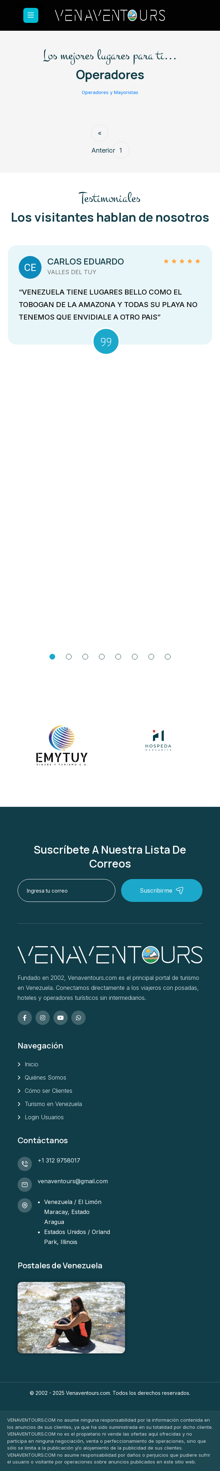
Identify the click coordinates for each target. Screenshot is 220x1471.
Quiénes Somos (45, 1077)
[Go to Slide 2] (69, 657)
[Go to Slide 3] (85, 657)
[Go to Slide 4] (102, 657)
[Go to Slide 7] (151, 657)
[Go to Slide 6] (135, 657)
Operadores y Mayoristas (110, 92)
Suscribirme (162, 890)
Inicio (31, 1064)
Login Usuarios (44, 1117)
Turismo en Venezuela (53, 1103)
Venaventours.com (88, 1393)
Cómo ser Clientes (48, 1090)
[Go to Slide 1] (52, 657)
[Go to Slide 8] (168, 657)
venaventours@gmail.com (73, 1181)
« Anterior (99, 135)
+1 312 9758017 (59, 1160)
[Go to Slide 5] (118, 657)
